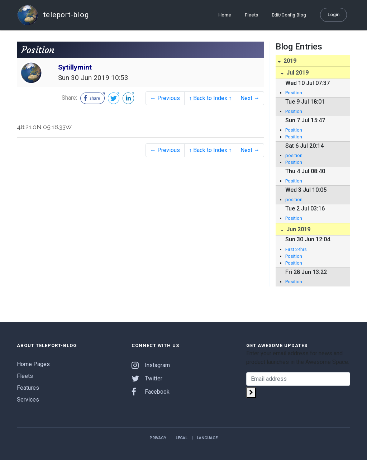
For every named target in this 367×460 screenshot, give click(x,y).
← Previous (165, 98)
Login (333, 14)
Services (28, 399)
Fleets (251, 15)
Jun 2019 (297, 229)
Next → (249, 98)
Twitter (147, 378)
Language (207, 438)
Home (224, 15)
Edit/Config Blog (289, 15)
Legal (181, 438)
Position (293, 92)
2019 (289, 60)
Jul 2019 (297, 72)
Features (28, 387)
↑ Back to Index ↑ (210, 98)
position (293, 155)
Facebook (151, 392)
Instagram (151, 365)
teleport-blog (53, 15)
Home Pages (33, 364)
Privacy (157, 438)
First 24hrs (296, 249)
